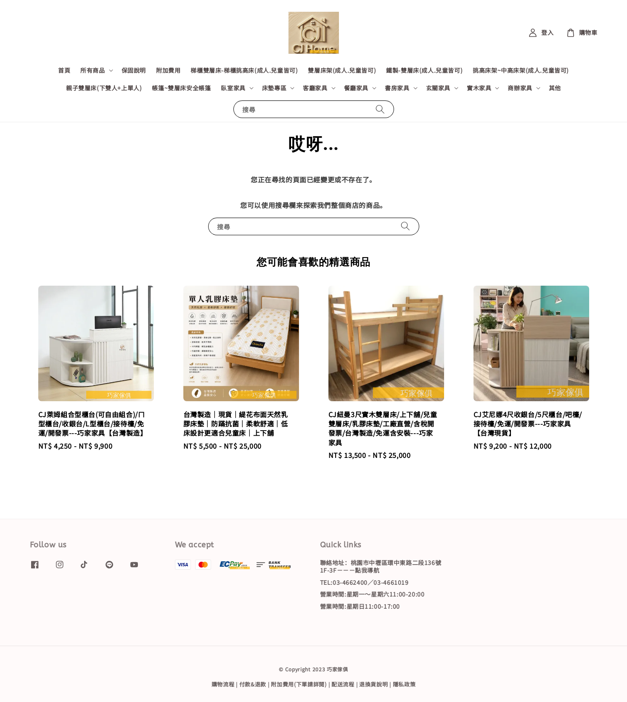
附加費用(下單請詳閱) (299, 684)
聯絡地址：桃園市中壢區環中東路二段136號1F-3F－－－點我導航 (381, 566)
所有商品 (92, 70)
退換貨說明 (373, 684)
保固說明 (134, 70)
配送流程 (343, 684)
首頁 (64, 70)
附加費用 (168, 70)
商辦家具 (520, 88)
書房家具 (397, 88)
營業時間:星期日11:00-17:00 (360, 606)
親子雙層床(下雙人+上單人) (104, 88)
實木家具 (479, 88)
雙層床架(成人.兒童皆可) (342, 70)
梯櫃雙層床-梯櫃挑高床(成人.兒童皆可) (244, 70)
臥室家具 (233, 88)
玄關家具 (438, 88)
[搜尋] (380, 109)
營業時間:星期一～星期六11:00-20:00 (372, 594)
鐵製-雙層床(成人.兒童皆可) (424, 70)
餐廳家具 (356, 88)
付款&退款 (253, 684)
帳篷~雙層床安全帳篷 (181, 88)
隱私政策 (404, 684)
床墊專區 (274, 88)
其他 (555, 88)
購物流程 (223, 684)
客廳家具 (315, 88)
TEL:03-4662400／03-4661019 (364, 582)
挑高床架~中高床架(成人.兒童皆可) (521, 70)
